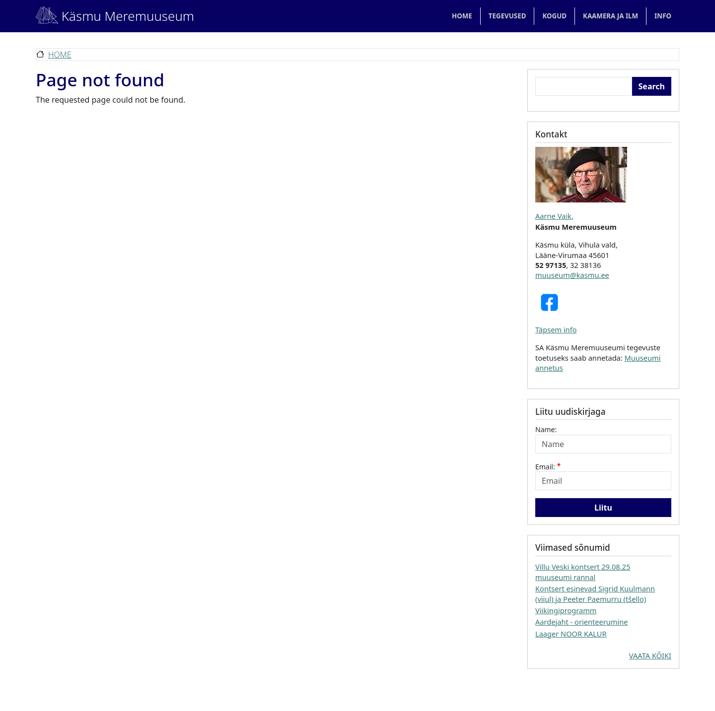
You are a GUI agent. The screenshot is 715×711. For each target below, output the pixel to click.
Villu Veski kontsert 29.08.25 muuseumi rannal (582, 572)
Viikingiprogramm (565, 610)
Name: (546, 429)
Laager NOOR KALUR (571, 634)
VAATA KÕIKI (650, 655)
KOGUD (554, 15)
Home (462, 15)
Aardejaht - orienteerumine (581, 622)
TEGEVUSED (507, 15)
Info (662, 15)
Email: (545, 466)
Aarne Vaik (553, 216)
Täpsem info (556, 329)
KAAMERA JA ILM (610, 15)
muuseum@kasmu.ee (572, 275)
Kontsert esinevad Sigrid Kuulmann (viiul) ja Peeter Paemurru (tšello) (595, 593)
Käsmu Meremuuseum (104, 15)
